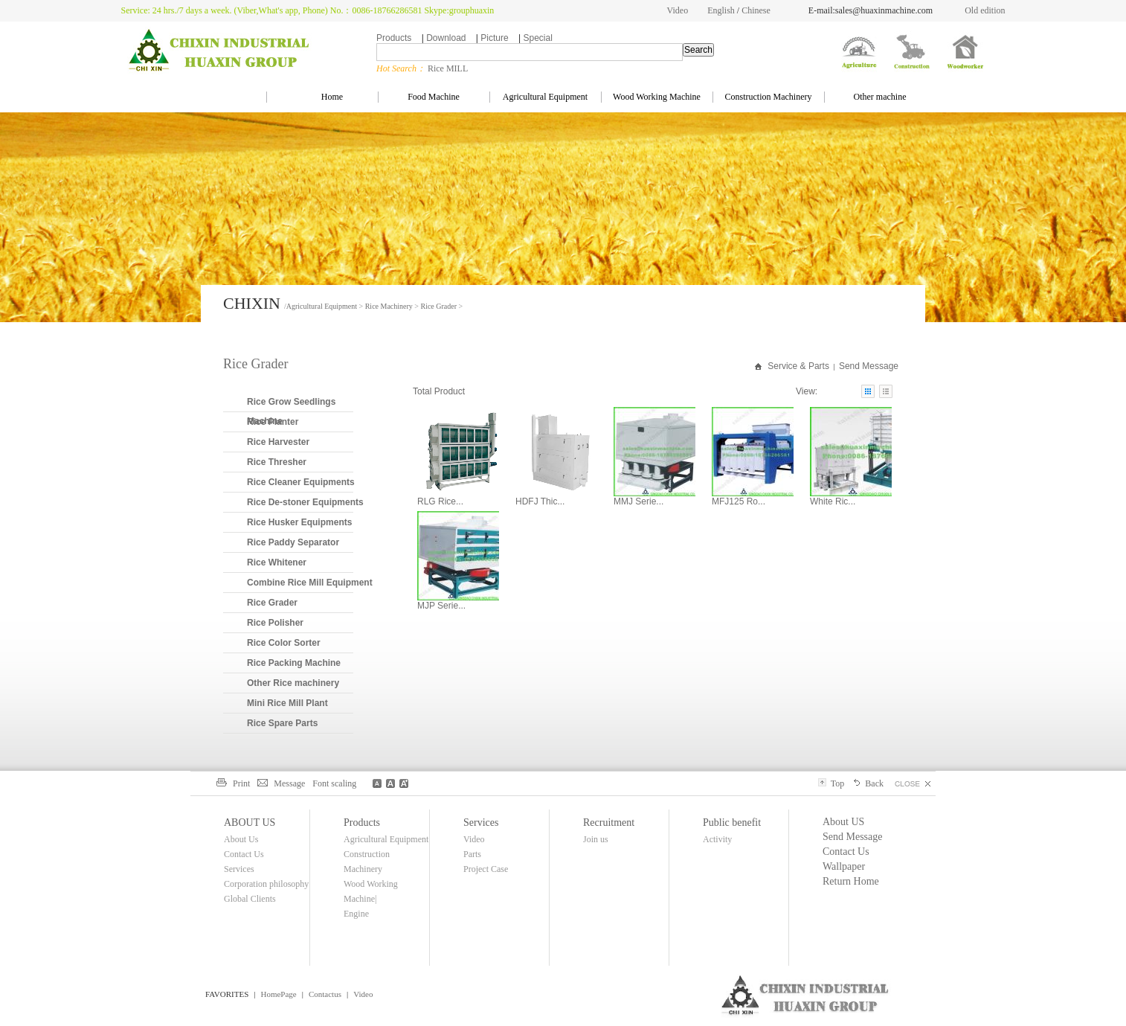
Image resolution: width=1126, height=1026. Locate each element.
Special (537, 38)
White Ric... (832, 501)
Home (322, 97)
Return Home (851, 881)
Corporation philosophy (266, 884)
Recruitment (608, 822)
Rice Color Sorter (284, 643)
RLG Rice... (440, 501)
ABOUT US (249, 822)
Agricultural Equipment (545, 97)
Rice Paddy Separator (293, 542)
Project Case (485, 869)
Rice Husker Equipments (299, 522)
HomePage (278, 994)
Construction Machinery (768, 97)
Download (446, 38)
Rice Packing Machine (294, 663)
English (721, 10)
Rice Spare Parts (282, 723)
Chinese (755, 10)
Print (233, 783)
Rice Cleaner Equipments (301, 482)
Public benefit (732, 822)
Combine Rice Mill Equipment (310, 582)
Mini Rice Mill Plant (287, 703)
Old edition (985, 10)
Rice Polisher (275, 623)
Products (393, 38)
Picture (494, 38)
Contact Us (244, 854)
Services (239, 869)
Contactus (325, 994)
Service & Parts (798, 366)
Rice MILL (448, 68)
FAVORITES (226, 994)
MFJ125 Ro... (738, 501)
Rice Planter (272, 422)
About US (843, 821)
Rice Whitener (276, 562)
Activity (717, 839)
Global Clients (250, 899)
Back (868, 783)
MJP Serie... (441, 605)
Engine (356, 913)
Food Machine (434, 97)
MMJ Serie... (638, 501)
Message (281, 783)
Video (678, 10)
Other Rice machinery (293, 683)
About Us (241, 839)
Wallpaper (844, 866)
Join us (595, 839)
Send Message (868, 366)
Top (831, 783)
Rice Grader (438, 306)
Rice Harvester (278, 442)
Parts (472, 854)
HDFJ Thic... (539, 501)
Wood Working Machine (657, 97)
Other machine (880, 97)
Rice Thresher (276, 462)
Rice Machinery (389, 306)
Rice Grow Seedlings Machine (291, 411)
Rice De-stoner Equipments (305, 502)
